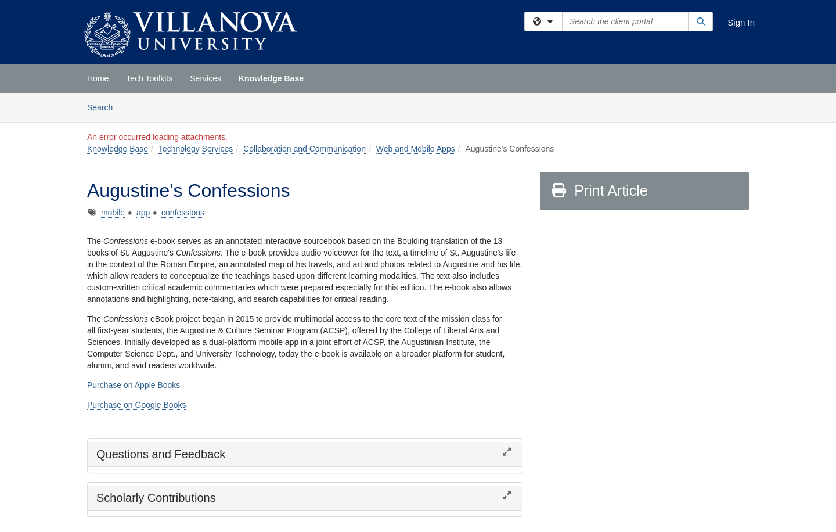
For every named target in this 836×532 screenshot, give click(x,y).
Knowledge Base (271, 78)
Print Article (599, 190)
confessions (182, 212)
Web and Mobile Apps (415, 148)
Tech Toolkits (149, 78)
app (143, 212)
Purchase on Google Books (136, 404)
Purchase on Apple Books (133, 385)
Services (205, 78)
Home (98, 78)
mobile (113, 212)
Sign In (741, 22)
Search (104, 106)
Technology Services (195, 148)
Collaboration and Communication (304, 148)
